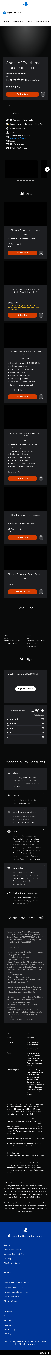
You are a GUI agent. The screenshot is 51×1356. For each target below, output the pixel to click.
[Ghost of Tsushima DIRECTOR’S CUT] (21, 169)
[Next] (47, 169)
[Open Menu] (3, 4)
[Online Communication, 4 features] (25, 897)
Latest (6, 21)
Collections (18, 21)
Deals (29, 21)
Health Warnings (13, 1153)
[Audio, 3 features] (25, 798)
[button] (18, 138)
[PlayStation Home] (25, 4)
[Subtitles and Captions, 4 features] (25, 816)
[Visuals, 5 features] (25, 779)
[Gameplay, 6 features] (25, 875)
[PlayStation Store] (12, 12)
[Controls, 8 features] (25, 844)
